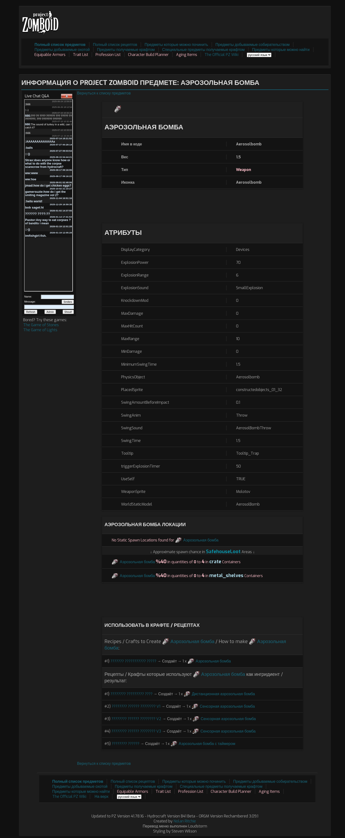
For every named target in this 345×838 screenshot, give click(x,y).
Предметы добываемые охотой (62, 49)
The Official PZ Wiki (221, 54)
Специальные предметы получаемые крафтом (203, 49)
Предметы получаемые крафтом (126, 49)
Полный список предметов (60, 44)
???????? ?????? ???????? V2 (136, 718)
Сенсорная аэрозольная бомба (227, 706)
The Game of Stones (41, 324)
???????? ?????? (125, 743)
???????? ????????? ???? (131, 693)
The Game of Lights (40, 329)
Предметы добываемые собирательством (253, 44)
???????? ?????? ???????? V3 (136, 731)
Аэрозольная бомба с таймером (207, 743)
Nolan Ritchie (184, 821)
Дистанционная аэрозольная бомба (223, 693)
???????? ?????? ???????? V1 (136, 706)
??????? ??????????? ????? (133, 661)
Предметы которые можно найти (281, 49)
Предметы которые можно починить (176, 44)
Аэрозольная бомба (200, 540)
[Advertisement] (242, 19)
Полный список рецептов (115, 44)
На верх (101, 796)
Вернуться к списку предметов (104, 93)
